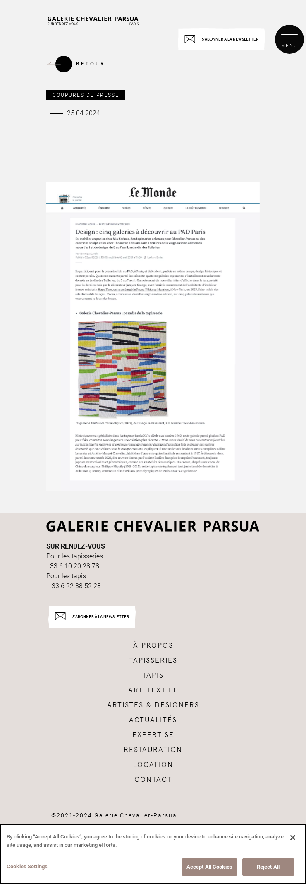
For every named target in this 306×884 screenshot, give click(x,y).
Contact (153, 779)
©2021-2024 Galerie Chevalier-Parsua (114, 815)
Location (153, 765)
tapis (153, 675)
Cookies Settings (27, 866)
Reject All (268, 867)
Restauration (153, 750)
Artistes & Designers (153, 705)
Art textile (153, 690)
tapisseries (153, 660)
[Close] (293, 838)
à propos (153, 645)
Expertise (153, 735)
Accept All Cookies (209, 867)
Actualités (153, 720)
